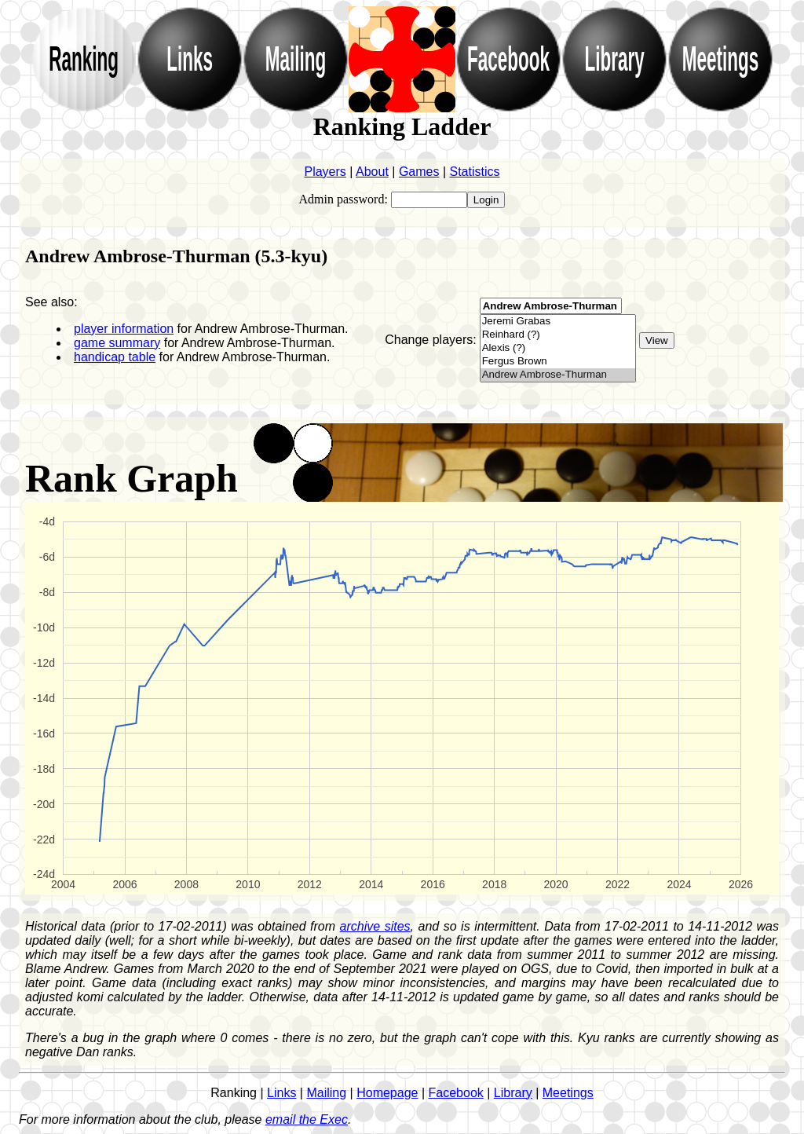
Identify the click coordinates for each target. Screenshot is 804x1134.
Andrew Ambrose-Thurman (558, 375)
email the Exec (306, 1119)
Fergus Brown (558, 361)
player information (124, 328)
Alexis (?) (558, 348)
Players (324, 171)
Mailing (326, 1092)
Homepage (387, 1092)
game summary (117, 342)
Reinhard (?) (558, 335)
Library (513, 1092)
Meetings (568, 1092)
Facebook (456, 1092)
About (372, 171)
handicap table (114, 357)
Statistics (475, 171)
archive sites (375, 926)
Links (281, 1092)
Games (419, 171)
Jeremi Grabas (558, 321)
